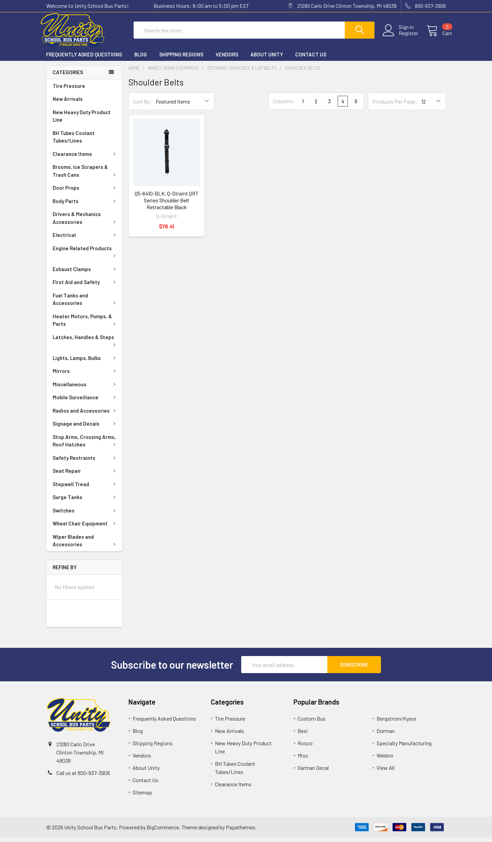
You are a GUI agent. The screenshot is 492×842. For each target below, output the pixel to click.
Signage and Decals (85, 428)
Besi (303, 735)
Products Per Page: (394, 106)
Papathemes (240, 832)
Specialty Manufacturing (404, 748)
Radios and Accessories (85, 415)
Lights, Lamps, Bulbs (85, 363)
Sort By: (142, 106)
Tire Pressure (69, 91)
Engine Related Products (85, 256)
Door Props (85, 192)
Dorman (386, 735)
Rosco (305, 748)
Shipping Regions (181, 59)
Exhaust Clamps (85, 274)
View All (385, 772)
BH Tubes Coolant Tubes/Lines (74, 142)
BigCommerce (163, 832)
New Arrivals (68, 104)
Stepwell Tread (85, 489)
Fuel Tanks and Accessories (85, 304)
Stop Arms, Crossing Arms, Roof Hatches (85, 446)
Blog (140, 59)
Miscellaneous (85, 389)
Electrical (85, 240)
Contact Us (310, 59)
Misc (303, 760)
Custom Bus (312, 723)
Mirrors (85, 376)
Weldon (385, 760)
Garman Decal (313, 772)
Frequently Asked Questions (84, 59)
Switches (85, 515)
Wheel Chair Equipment (85, 528)
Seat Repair (85, 475)
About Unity (266, 59)
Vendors (227, 59)
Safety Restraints (85, 462)
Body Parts (85, 206)
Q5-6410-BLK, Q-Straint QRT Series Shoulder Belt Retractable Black (167, 205)
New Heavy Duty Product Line (82, 121)
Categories (68, 77)
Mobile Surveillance (85, 402)
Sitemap (142, 797)
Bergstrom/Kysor (396, 723)
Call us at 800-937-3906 (83, 777)
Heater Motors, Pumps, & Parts (85, 325)
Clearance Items (85, 159)
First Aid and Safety (85, 287)
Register (402, 37)
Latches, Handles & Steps (85, 345)
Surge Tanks (85, 502)
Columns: (284, 106)
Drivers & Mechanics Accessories (85, 223)
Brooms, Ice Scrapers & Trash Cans (85, 176)
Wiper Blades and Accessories (85, 545)
